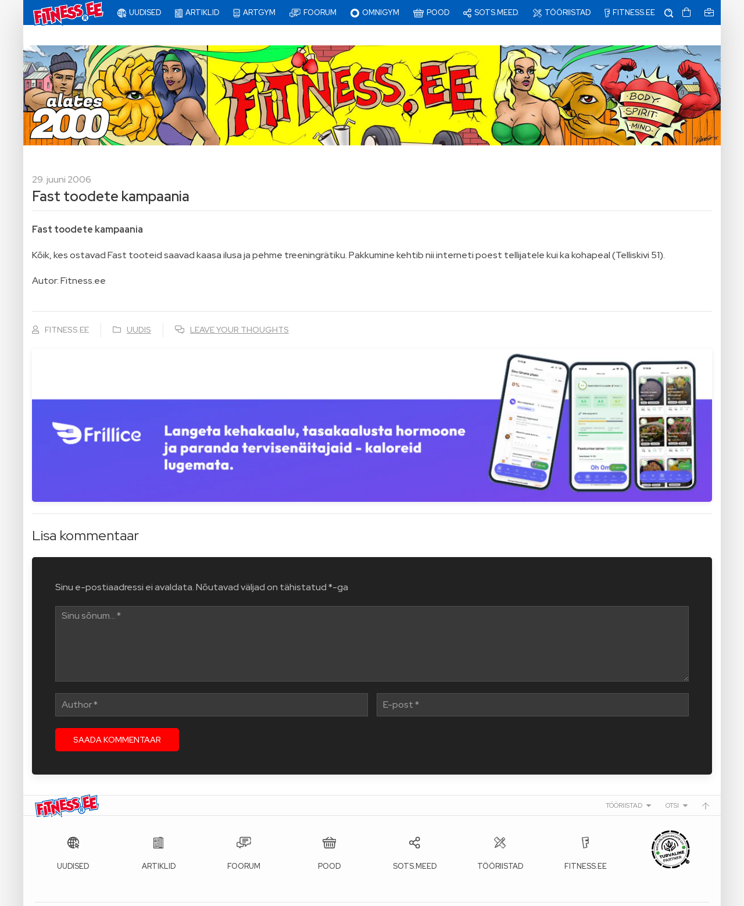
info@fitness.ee (296, 894)
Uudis (139, 309)
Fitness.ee (140, 894)
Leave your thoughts (239, 309)
